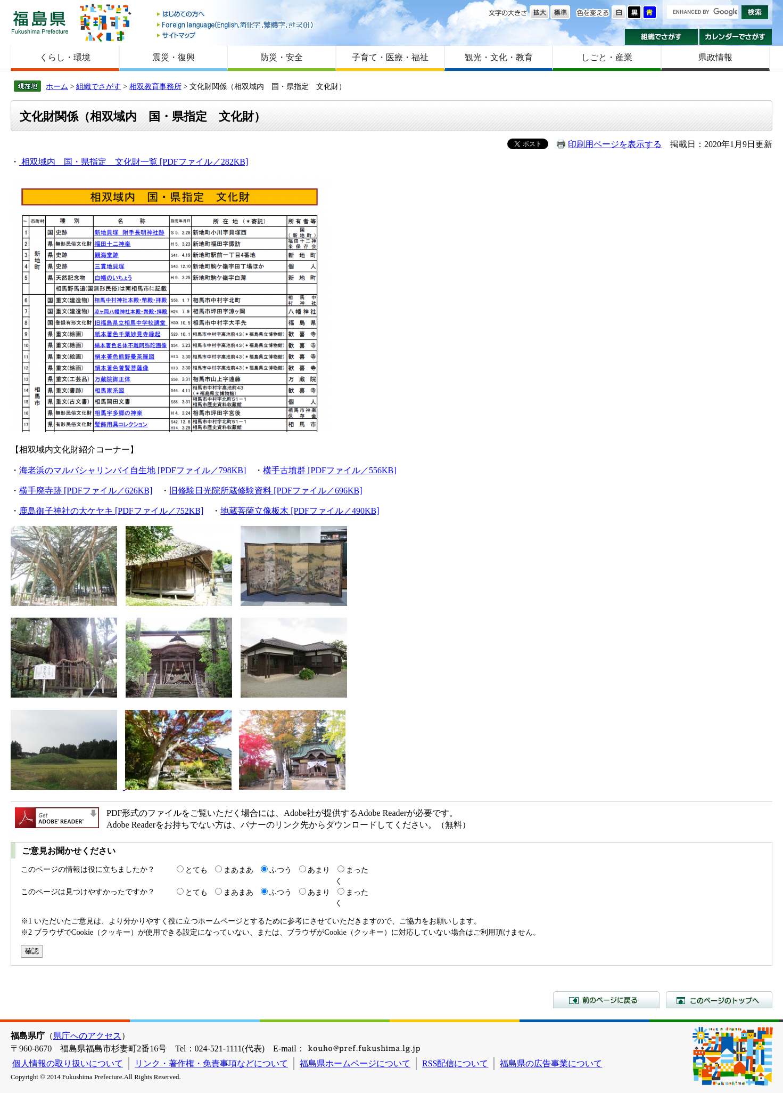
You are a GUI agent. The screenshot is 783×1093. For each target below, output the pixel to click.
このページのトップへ (719, 999)
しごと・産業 (606, 57)
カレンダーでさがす (735, 37)
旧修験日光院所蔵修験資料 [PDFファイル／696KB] (265, 490)
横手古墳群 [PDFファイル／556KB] (329, 470)
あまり (319, 869)
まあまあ (238, 869)
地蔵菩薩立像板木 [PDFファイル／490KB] (299, 510)
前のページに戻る (606, 999)
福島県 (40, 22)
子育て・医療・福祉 (390, 57)
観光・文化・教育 (499, 57)
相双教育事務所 (155, 86)
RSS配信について (455, 1063)
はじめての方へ (236, 15)
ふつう (280, 869)
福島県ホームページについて (355, 1063)
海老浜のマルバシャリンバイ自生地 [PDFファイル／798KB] (132, 470)
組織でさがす (661, 37)
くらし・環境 (64, 57)
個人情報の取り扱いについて (67, 1063)
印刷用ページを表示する (615, 144)
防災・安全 (281, 57)
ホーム (57, 86)
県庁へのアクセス (87, 1035)
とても (196, 869)
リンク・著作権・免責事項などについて (211, 1063)
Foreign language (236, 25)
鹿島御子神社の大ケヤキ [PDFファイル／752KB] (111, 510)
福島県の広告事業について (551, 1063)
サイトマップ (236, 35)
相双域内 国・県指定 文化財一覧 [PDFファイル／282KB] (134, 161)
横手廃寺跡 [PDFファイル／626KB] (85, 490)
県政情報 (715, 57)
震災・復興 (173, 57)
